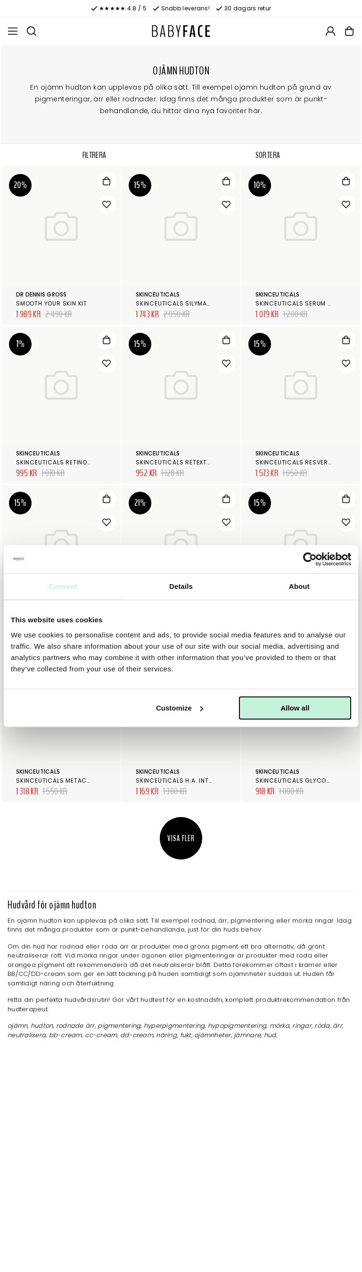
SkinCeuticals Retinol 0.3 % (62, 462)
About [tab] (299, 586)
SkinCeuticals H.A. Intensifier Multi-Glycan (209, 780)
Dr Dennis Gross (41, 294)
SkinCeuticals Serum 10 (294, 303)
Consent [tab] (63, 586)
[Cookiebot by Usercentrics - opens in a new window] (310, 559)
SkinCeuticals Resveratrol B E (306, 462)
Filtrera (94, 155)
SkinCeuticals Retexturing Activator (199, 462)
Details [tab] (181, 586)
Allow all (294, 708)
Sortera (267, 155)
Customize (179, 708)
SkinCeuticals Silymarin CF (181, 303)
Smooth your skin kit (51, 303)
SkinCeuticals (158, 294)
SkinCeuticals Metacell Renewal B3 (75, 780)
